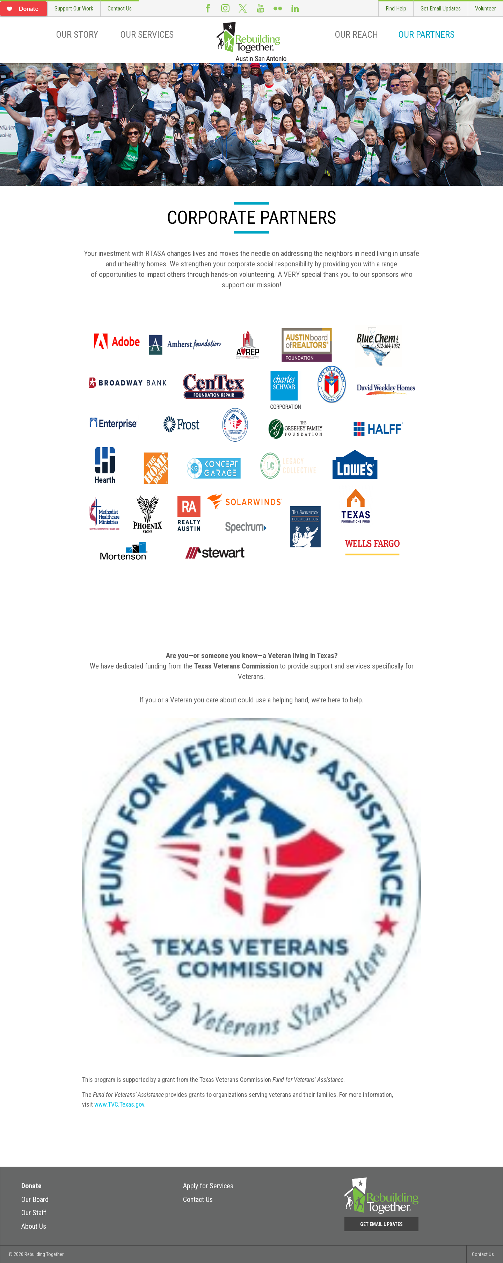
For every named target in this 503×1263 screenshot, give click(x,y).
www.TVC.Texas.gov (119, 1104)
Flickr (277, 8)
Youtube (260, 8)
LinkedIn (295, 8)
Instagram (225, 8)
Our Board (35, 1199)
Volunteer (485, 8)
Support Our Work (73, 8)
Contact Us (120, 8)
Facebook (208, 8)
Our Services (147, 34)
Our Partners (426, 34)
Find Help (396, 8)
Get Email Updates (441, 8)
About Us (33, 1226)
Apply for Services (208, 1186)
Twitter (243, 8)
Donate (31, 1186)
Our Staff (33, 1213)
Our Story (77, 34)
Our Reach (356, 34)
